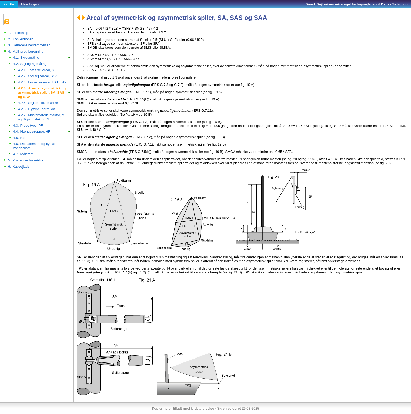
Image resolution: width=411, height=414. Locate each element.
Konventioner (20, 39)
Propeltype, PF (28, 125)
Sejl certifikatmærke (38, 103)
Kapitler (9, 4)
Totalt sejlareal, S (36, 70)
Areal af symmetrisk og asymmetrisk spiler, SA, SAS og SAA (42, 92)
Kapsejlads (18, 167)
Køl (19, 138)
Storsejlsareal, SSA (38, 76)
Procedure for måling (26, 160)
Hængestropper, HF (31, 131)
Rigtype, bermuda (36, 109)
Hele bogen (30, 4)
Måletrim (23, 154)
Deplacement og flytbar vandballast (34, 146)
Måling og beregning (26, 51)
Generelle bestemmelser (29, 45)
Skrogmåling (26, 57)
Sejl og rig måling (29, 64)
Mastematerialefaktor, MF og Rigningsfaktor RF (42, 117)
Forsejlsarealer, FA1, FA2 (42, 82)
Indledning (18, 33)
